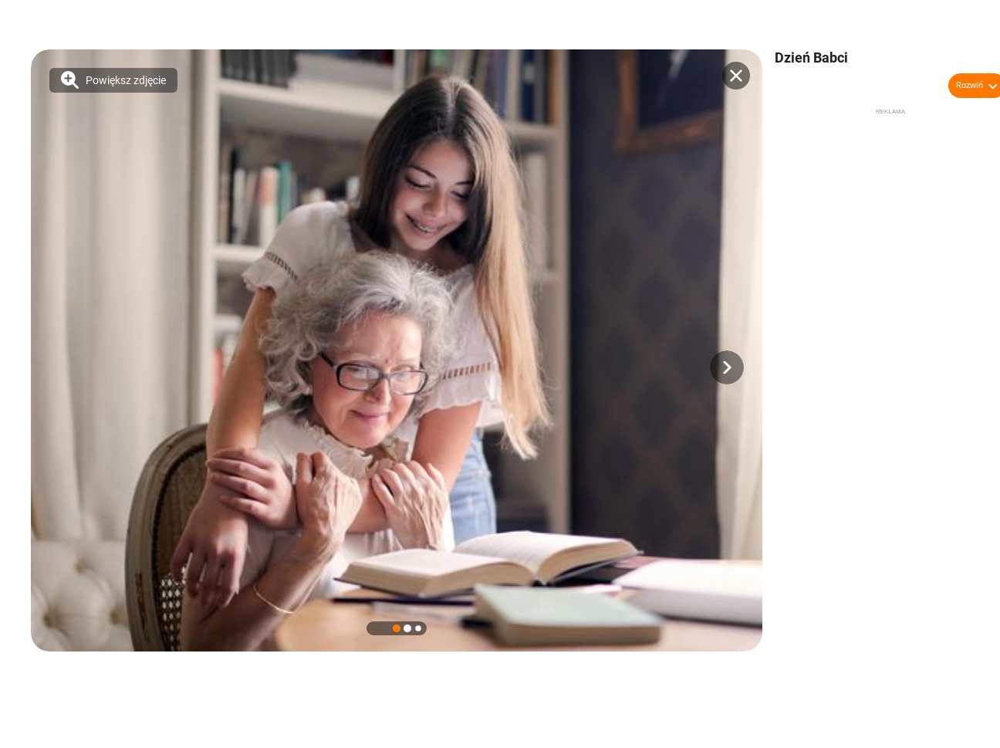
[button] (727, 367)
